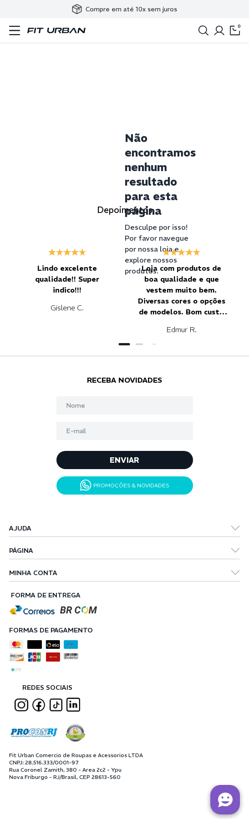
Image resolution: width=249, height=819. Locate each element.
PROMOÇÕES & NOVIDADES (124, 485)
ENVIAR (124, 460)
